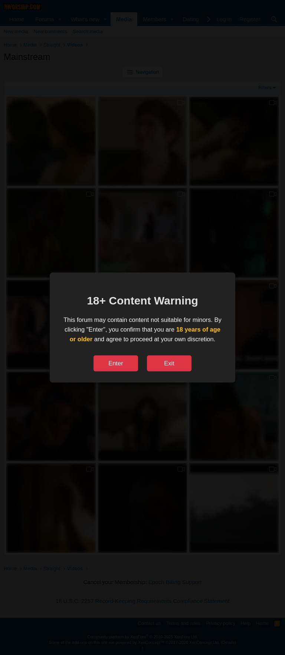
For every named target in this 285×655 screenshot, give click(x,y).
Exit (169, 363)
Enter (115, 363)
